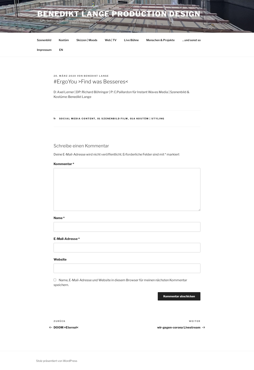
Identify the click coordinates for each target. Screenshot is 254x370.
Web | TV (110, 40)
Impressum (44, 49)
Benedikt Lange (96, 75)
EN (61, 49)
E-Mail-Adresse (67, 239)
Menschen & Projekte (160, 40)
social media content (77, 118)
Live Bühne (131, 40)
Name (59, 218)
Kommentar (64, 164)
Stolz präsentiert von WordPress (56, 360)
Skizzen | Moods (86, 40)
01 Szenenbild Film (112, 118)
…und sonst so (191, 40)
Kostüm (64, 40)
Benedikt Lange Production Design (119, 14)
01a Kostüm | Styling (147, 118)
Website (60, 259)
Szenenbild (44, 40)
